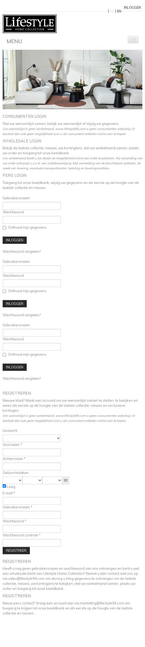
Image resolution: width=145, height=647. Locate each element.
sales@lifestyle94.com (26, 578)
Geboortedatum (16, 472)
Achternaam (13, 458)
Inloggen (132, 7)
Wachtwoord (13, 212)
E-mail (8, 493)
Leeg (11, 487)
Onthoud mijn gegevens (24, 227)
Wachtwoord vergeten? (22, 251)
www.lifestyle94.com (70, 416)
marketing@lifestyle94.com (102, 603)
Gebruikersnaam (16, 198)
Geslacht (10, 430)
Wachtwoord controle (21, 535)
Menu (14, 41)
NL (112, 11)
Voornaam (11, 444)
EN (119, 11)
